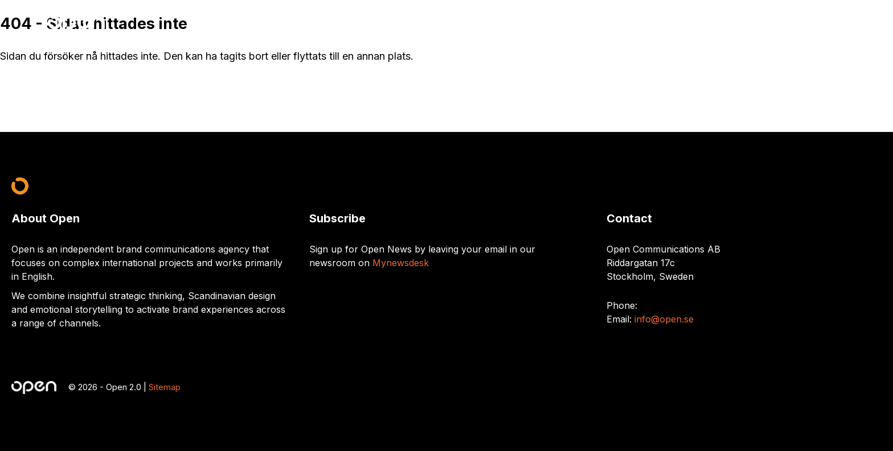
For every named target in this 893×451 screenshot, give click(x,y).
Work (780, 24)
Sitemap (165, 387)
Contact (822, 24)
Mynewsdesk (400, 262)
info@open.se (664, 319)
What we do (728, 24)
